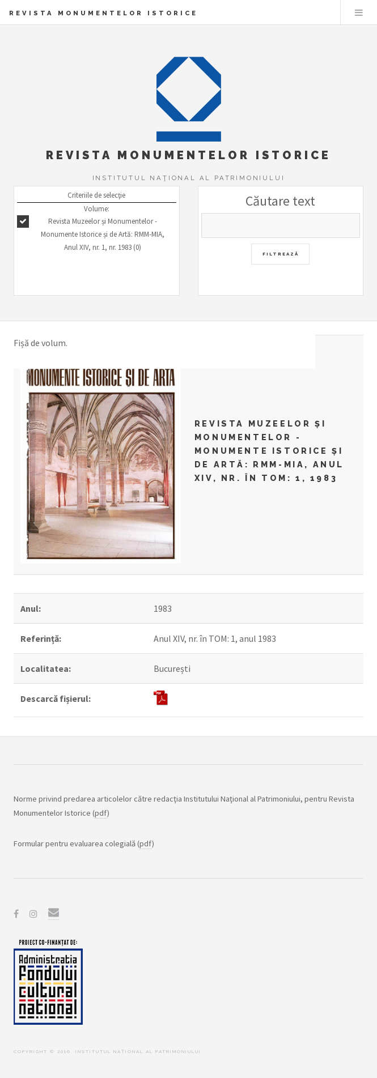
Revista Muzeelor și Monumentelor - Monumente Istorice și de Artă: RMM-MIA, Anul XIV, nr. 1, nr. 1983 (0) (102, 234)
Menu (359, 12)
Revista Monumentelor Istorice (103, 13)
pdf (101, 813)
